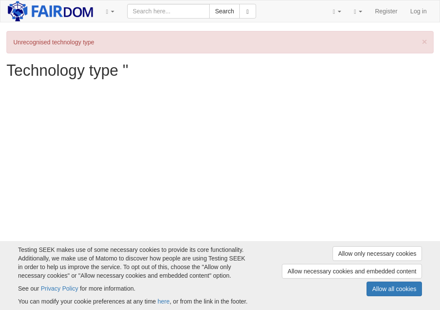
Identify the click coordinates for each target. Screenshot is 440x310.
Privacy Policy (59, 288)
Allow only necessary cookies (377, 253)
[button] (110, 11)
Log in (418, 11)
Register (386, 11)
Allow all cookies (394, 288)
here (164, 301)
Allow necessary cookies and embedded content (351, 271)
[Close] (424, 41)
